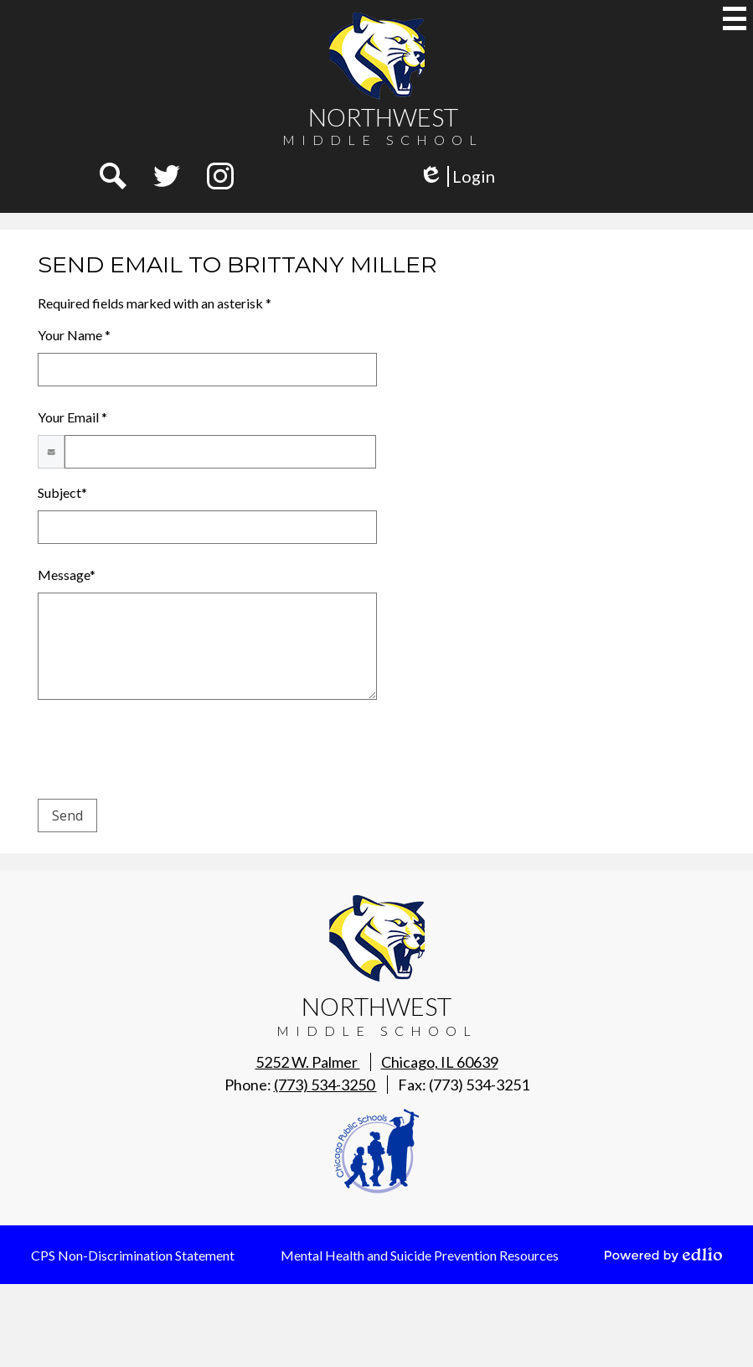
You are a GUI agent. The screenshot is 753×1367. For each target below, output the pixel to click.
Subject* (62, 492)
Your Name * (74, 335)
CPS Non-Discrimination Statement (133, 1255)
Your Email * (72, 417)
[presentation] (165, 752)
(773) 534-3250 (325, 1084)
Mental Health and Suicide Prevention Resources (420, 1255)
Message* (66, 575)
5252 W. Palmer (376, 1062)
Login (457, 176)
